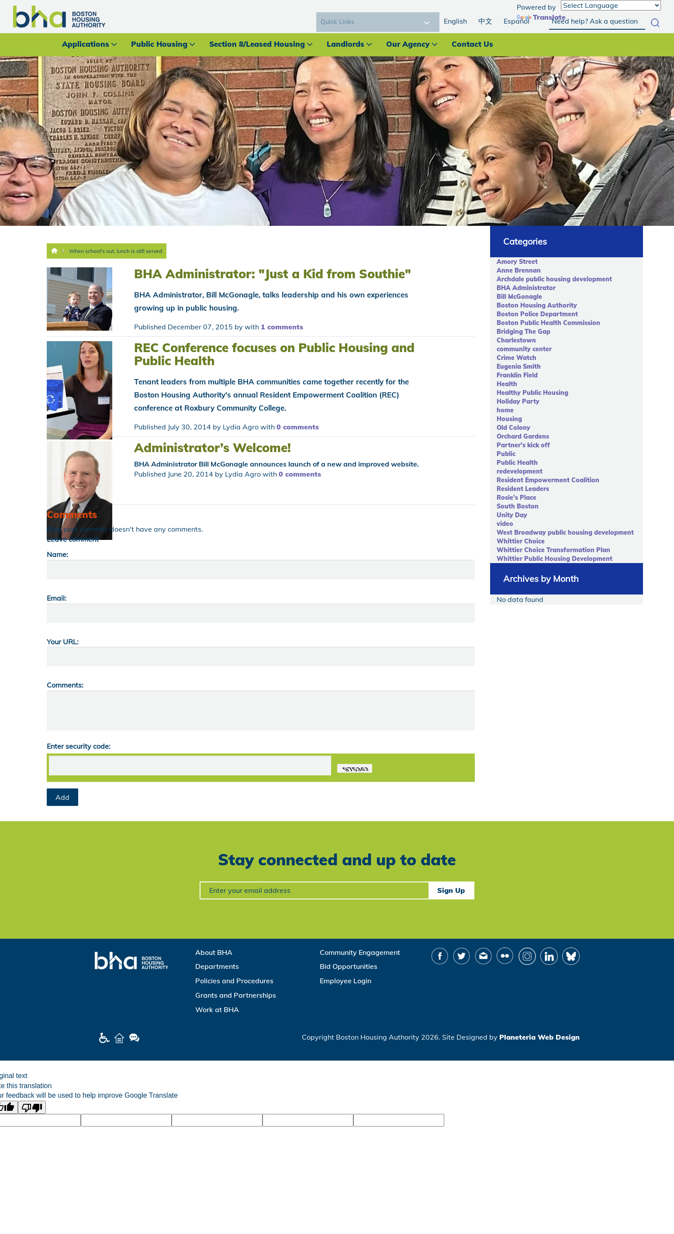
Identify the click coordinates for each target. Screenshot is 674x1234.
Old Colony (513, 428)
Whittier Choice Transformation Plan (553, 550)
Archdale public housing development (554, 279)
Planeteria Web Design (539, 1037)
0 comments (298, 426)
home (505, 410)
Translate (541, 17)
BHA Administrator (526, 288)
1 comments (282, 326)
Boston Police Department (537, 314)
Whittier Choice (521, 541)
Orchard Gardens (523, 436)
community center (524, 349)
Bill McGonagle (519, 297)
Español (516, 21)
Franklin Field (517, 375)
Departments (217, 966)
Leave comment (73, 539)
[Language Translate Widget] (611, 5)
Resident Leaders (523, 489)
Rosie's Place (516, 497)
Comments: (65, 685)
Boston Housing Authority (537, 305)
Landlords (345, 43)
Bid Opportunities (348, 966)
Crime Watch (516, 358)
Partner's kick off (523, 445)
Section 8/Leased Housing (257, 43)
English (455, 21)
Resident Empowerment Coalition (548, 480)
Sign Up (451, 890)
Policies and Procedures (234, 980)
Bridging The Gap (523, 331)
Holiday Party (518, 401)
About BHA (213, 952)
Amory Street (517, 262)
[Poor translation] (32, 1107)
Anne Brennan (519, 270)
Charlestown (516, 340)
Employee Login (345, 980)
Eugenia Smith (519, 366)
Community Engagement (360, 952)
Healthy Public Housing (532, 393)
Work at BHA (217, 1009)
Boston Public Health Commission (548, 323)
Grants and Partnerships (235, 995)
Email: (56, 598)
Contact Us (472, 43)
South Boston (518, 506)
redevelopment (520, 471)
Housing (509, 419)
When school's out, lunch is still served (115, 251)
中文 (485, 21)
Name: (57, 554)
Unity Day (512, 515)
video (505, 524)
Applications (85, 43)
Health (507, 384)
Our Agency (408, 43)
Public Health (517, 463)
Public (506, 454)
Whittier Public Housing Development (554, 559)
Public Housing (159, 43)
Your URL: (63, 641)
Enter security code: (79, 746)
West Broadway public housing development (565, 532)
